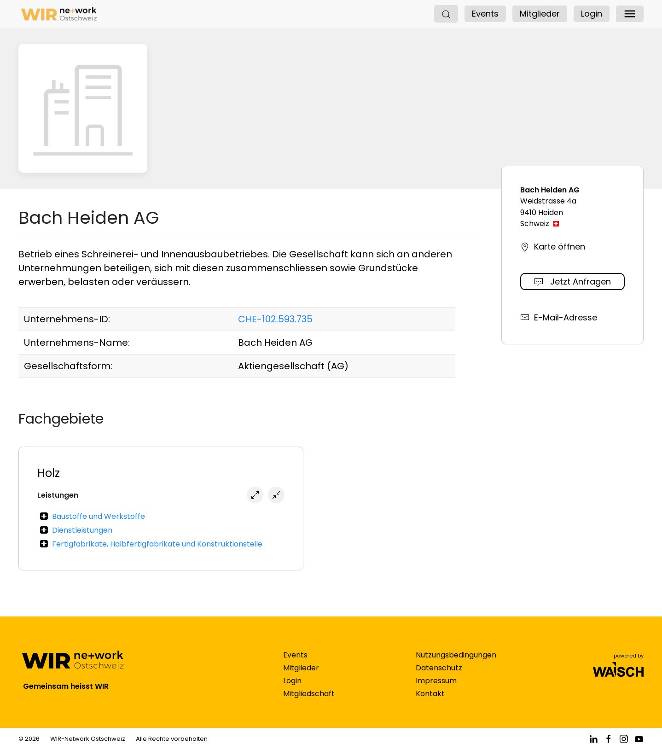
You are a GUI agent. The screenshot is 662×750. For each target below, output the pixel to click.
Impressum (436, 690)
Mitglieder (540, 13)
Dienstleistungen (82, 530)
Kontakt (430, 703)
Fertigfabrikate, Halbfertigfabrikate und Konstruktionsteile (157, 544)
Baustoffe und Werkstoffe (98, 516)
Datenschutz (439, 677)
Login (591, 13)
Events (485, 13)
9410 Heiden (541, 212)
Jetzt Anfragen (572, 281)
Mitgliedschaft (309, 703)
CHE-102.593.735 (275, 319)
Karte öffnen (552, 246)
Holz (48, 473)
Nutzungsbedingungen (456, 664)
